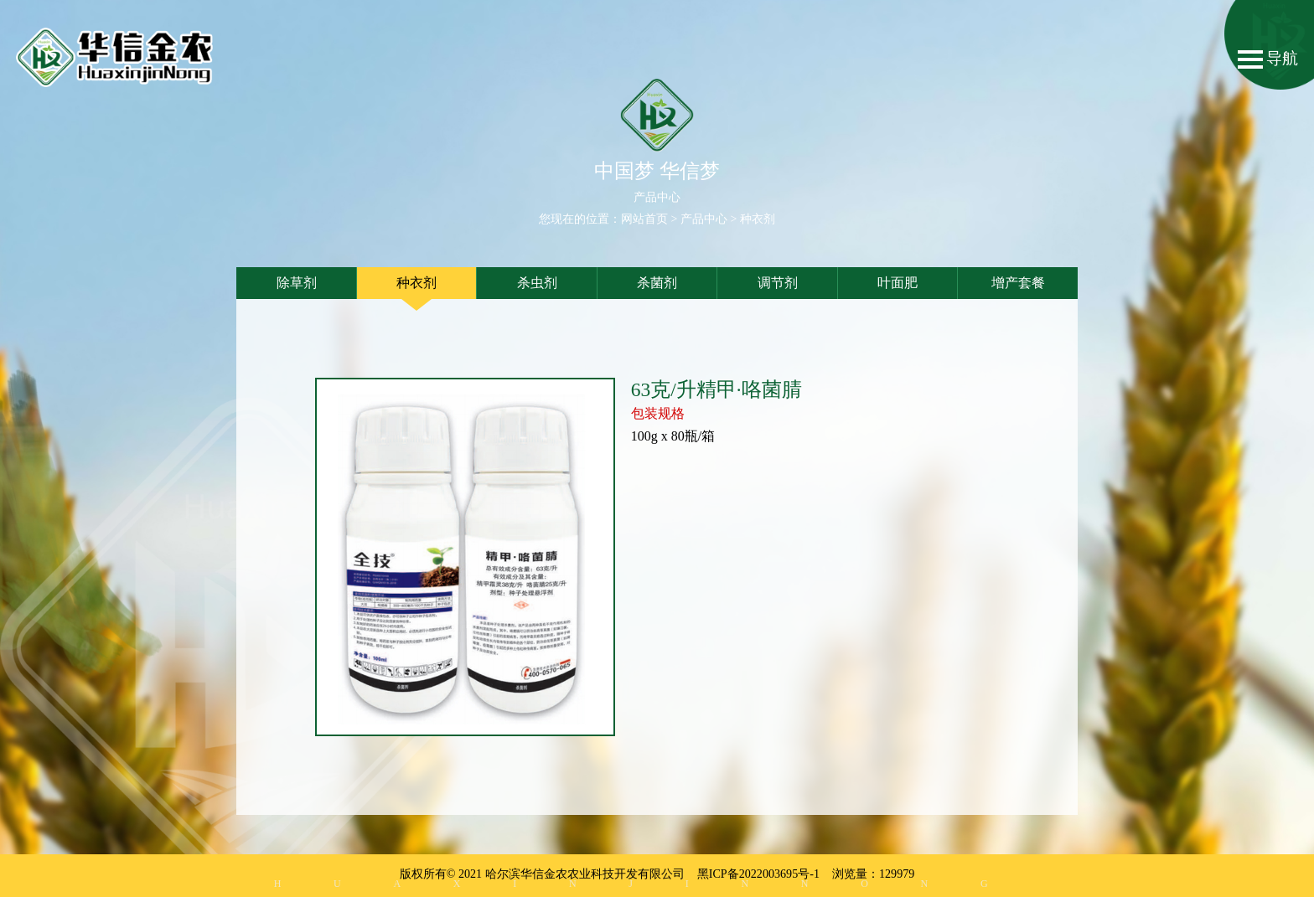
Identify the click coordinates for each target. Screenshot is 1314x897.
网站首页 (644, 219)
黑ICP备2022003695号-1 (758, 873)
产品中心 (703, 219)
